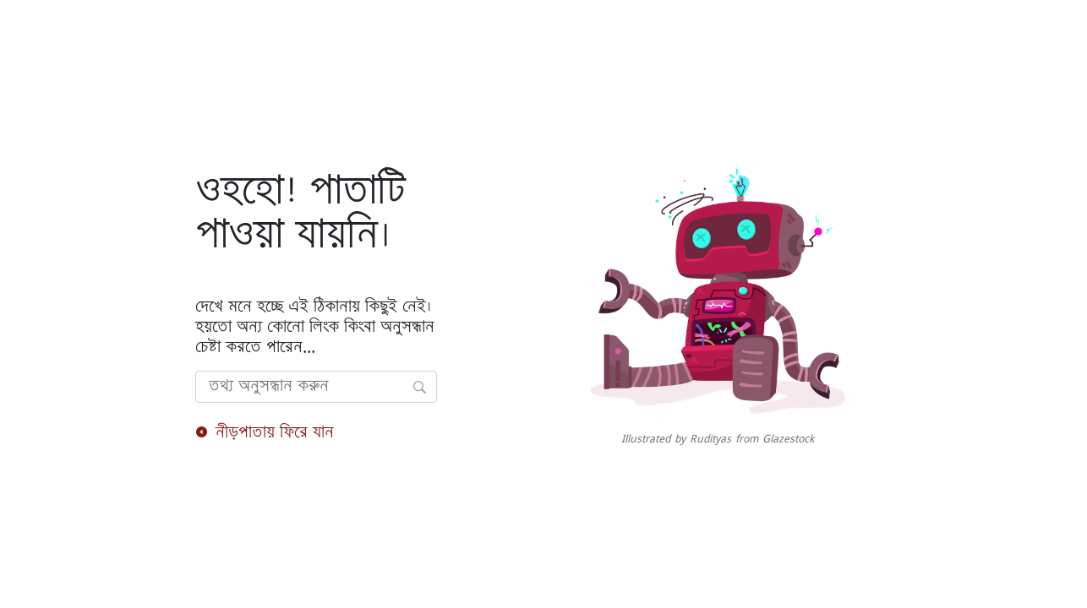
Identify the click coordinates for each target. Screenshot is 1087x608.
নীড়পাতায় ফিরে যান (265, 432)
